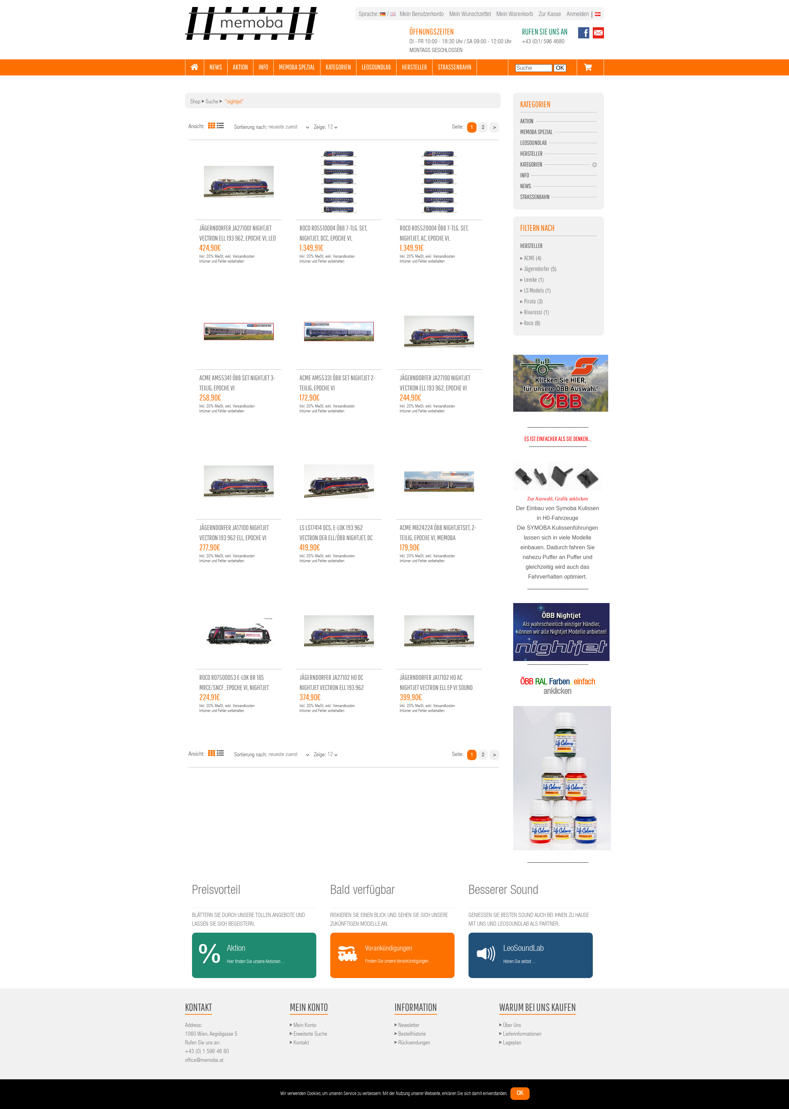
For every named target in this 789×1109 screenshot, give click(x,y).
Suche (212, 102)
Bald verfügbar (362, 891)
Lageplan (510, 1043)
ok (520, 1093)
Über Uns (510, 1026)
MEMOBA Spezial (536, 131)
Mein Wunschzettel (470, 15)
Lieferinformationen (520, 1034)
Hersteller (531, 153)
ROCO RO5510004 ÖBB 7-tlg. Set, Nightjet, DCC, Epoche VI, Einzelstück (333, 238)
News (525, 186)
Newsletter (406, 1026)
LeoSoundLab (533, 142)
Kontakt (299, 1043)
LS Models (534, 290)
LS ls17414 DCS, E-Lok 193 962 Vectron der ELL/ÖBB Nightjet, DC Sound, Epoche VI (336, 537)
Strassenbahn (535, 196)
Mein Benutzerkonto (422, 15)
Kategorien (531, 164)
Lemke (530, 279)
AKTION (240, 67)
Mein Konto (303, 1026)
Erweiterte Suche (308, 1034)
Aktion (526, 121)
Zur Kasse (550, 15)
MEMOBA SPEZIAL (297, 67)
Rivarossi (533, 312)
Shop (195, 102)
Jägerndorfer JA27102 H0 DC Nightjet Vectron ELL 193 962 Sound (332, 687)
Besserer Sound (503, 891)
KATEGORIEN (338, 67)
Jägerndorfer (537, 268)
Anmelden (578, 15)
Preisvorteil (216, 891)
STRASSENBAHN (454, 67)
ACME (529, 258)
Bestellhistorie (410, 1034)
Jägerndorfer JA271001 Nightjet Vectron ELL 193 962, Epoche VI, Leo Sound (237, 238)
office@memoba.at (204, 1061)
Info (524, 175)
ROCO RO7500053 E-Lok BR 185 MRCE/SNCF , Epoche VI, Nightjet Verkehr (234, 687)
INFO (263, 67)
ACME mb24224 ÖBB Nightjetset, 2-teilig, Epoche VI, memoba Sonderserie (438, 537)
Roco (528, 322)
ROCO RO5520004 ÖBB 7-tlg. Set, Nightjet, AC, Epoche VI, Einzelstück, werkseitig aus (434, 238)
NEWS (215, 67)
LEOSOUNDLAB (376, 67)
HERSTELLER (414, 67)
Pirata (530, 301)
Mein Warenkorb (514, 15)
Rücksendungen (412, 1043)
